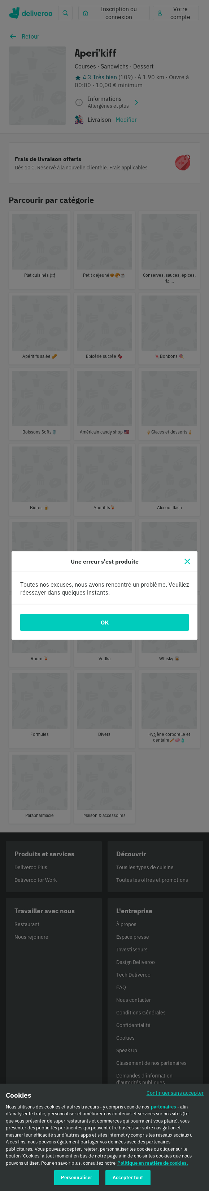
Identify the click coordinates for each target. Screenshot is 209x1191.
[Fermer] (187, 561)
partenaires (163, 1109)
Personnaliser (76, 1180)
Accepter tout (128, 1180)
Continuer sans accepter (175, 1095)
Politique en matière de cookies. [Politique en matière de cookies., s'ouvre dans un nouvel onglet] (152, 1166)
